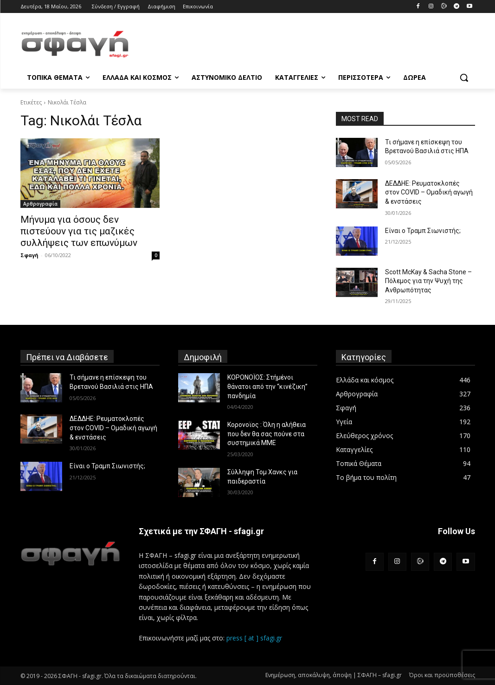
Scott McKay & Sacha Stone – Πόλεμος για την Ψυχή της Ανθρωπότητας (428, 281)
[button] (464, 77)
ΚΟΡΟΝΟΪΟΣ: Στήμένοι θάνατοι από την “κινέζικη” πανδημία (267, 386)
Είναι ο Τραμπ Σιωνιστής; (423, 230)
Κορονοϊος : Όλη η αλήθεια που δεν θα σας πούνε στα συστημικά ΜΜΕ (266, 433)
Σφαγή (29, 255)
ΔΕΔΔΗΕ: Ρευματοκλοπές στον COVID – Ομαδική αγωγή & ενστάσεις (429, 192)
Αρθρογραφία (40, 203)
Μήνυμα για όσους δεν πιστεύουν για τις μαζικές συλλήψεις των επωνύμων (78, 231)
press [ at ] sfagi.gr (254, 637)
